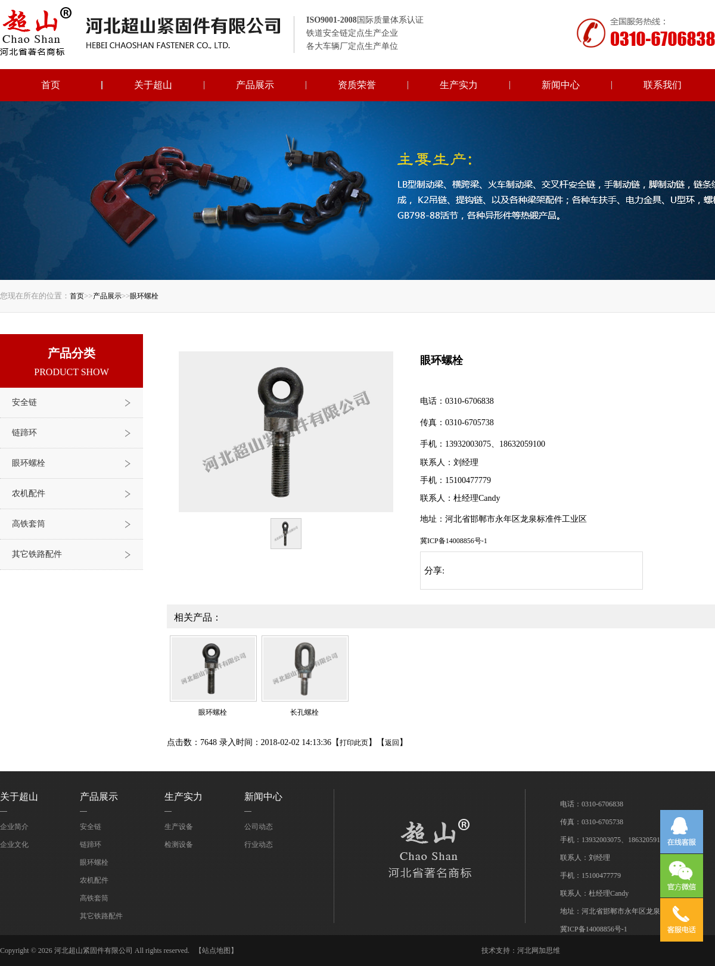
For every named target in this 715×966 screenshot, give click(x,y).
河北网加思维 (538, 950)
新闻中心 (561, 85)
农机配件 (28, 493)
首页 (50, 85)
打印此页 (354, 742)
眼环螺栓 (144, 296)
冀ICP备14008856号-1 (453, 541)
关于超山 (153, 85)
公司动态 (258, 826)
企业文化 (14, 844)
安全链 (24, 402)
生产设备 (178, 826)
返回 (392, 742)
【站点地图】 (216, 950)
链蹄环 (24, 432)
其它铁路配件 (37, 554)
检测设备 (178, 844)
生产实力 (459, 85)
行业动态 (258, 844)
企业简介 (14, 826)
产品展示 (255, 85)
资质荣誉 (357, 85)
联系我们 (663, 85)
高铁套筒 (28, 523)
